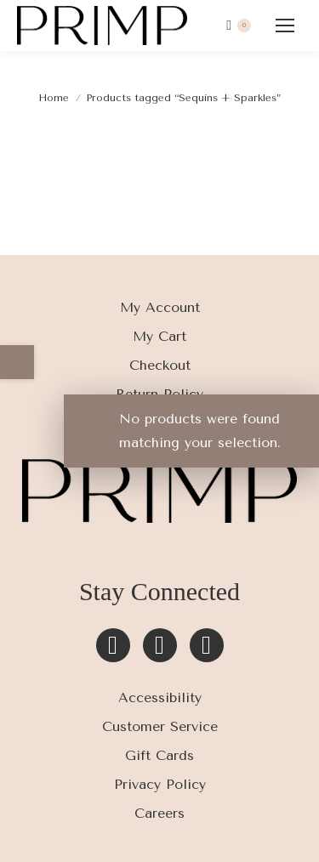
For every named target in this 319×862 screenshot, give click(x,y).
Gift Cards (159, 755)
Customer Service (160, 726)
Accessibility (160, 697)
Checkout (160, 365)
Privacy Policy (160, 784)
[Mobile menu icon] (285, 26)
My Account (160, 307)
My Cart (159, 336)
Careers (159, 813)
